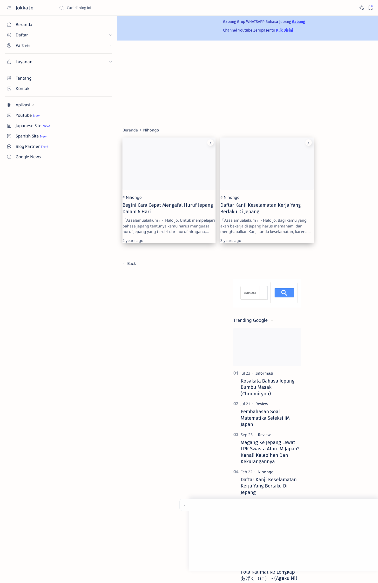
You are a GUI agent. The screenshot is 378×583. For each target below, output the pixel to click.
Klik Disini (234, 30)
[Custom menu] (28, 105)
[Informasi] (331, 221)
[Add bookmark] (132, 142)
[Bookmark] (370, 8)
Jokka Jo (25, 7)
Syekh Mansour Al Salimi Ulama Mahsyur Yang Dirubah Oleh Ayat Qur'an (336, 365)
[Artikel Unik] (333, 350)
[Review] (329, 252)
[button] (344, 573)
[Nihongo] (77, 185)
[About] (28, 78)
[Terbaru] (72, 252)
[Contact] (28, 88)
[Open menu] (9, 8)
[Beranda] (28, 24)
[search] (317, 141)
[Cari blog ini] (95, 8)
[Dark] (361, 8)
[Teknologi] (333, 381)
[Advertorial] (317, 488)
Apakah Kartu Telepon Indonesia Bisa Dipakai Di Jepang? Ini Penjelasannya (337, 395)
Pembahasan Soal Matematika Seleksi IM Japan (332, 266)
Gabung (248, 21)
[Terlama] (279, 252)
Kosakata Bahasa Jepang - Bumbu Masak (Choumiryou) (336, 235)
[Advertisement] (210, 84)
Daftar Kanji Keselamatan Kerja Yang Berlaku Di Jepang (336, 334)
